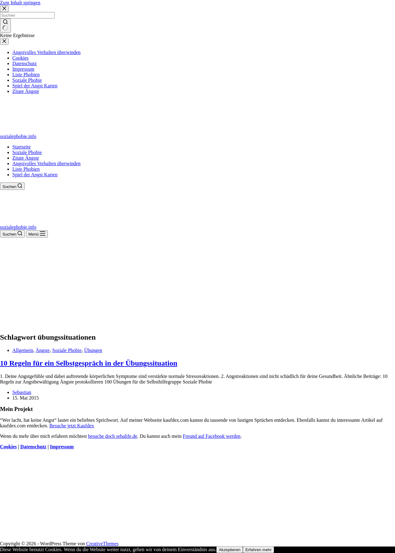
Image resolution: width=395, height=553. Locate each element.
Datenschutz (33, 446)
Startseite (21, 146)
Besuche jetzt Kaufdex (71, 425)
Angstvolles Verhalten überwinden (46, 163)
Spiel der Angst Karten (34, 174)
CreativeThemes (102, 543)
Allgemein (22, 350)
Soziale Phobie (27, 152)
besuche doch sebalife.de (112, 436)
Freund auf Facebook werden (211, 436)
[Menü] (37, 233)
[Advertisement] (197, 284)
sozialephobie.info (18, 136)
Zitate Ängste (25, 158)
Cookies (8, 446)
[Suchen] (12, 186)
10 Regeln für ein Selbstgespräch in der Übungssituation (88, 363)
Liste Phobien (26, 169)
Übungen (93, 350)
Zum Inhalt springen (20, 2)
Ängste (43, 350)
